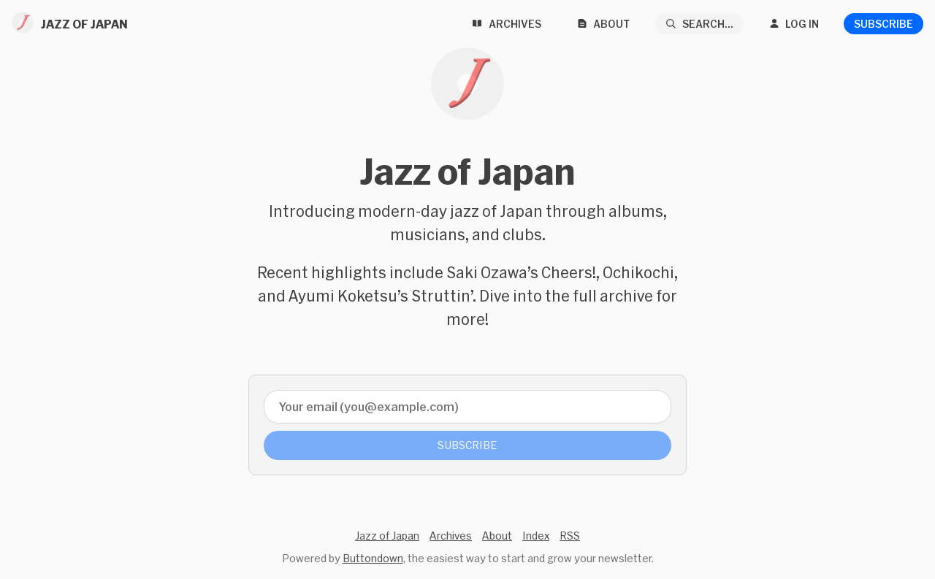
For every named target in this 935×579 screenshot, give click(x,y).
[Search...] (699, 23)
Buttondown (373, 558)
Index (535, 535)
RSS (570, 535)
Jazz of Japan (387, 535)
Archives (451, 535)
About (497, 535)
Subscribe (883, 24)
